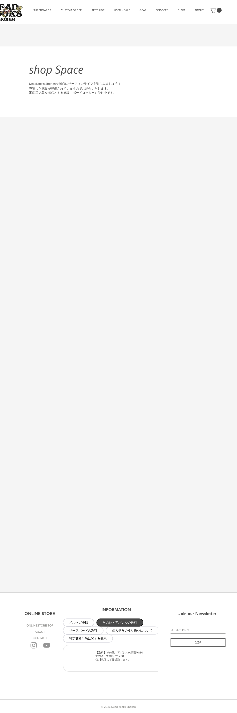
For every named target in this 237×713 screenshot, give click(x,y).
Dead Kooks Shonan (123, 706)
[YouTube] (46, 645)
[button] (216, 10)
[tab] (78, 623)
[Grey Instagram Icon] (33, 645)
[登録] (198, 642)
